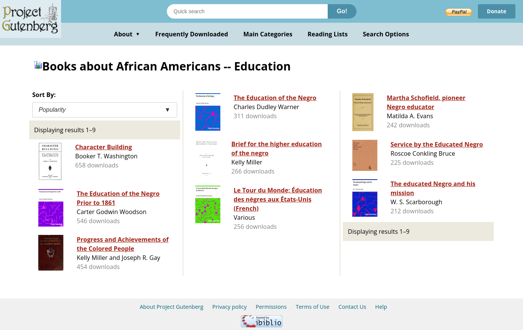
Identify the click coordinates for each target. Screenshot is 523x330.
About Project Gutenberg (171, 306)
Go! (342, 11)
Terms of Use (313, 306)
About (127, 34)
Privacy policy (229, 306)
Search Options (386, 34)
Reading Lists (328, 34)
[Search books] (247, 11)
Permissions (271, 306)
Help (381, 306)
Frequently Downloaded (191, 34)
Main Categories (267, 34)
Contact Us (352, 306)
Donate (496, 11)
